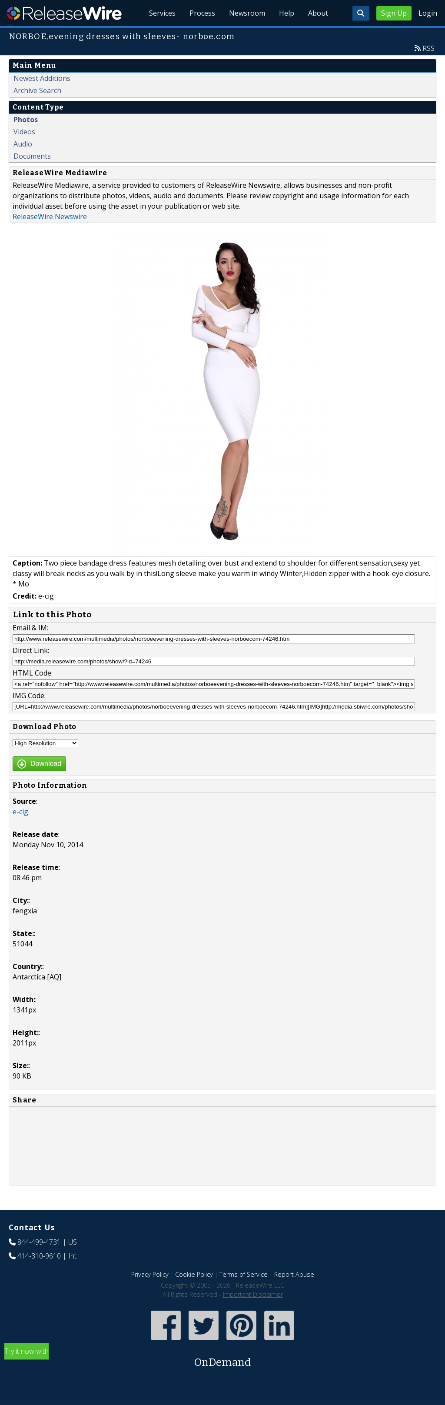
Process (202, 13)
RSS (428, 48)
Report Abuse (294, 1274)
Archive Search (37, 90)
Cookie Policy (194, 1274)
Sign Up (394, 13)
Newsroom (247, 13)
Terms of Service (243, 1274)
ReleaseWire (64, 13)
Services (162, 13)
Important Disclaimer (253, 1294)
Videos (24, 132)
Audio (22, 144)
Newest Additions (41, 78)
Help (286, 13)
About (318, 13)
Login (427, 13)
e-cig (20, 811)
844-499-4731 (39, 1242)
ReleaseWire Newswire (50, 216)
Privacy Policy (150, 1274)
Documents (32, 156)
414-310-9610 (39, 1256)
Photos (25, 119)
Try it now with (222, 1358)
